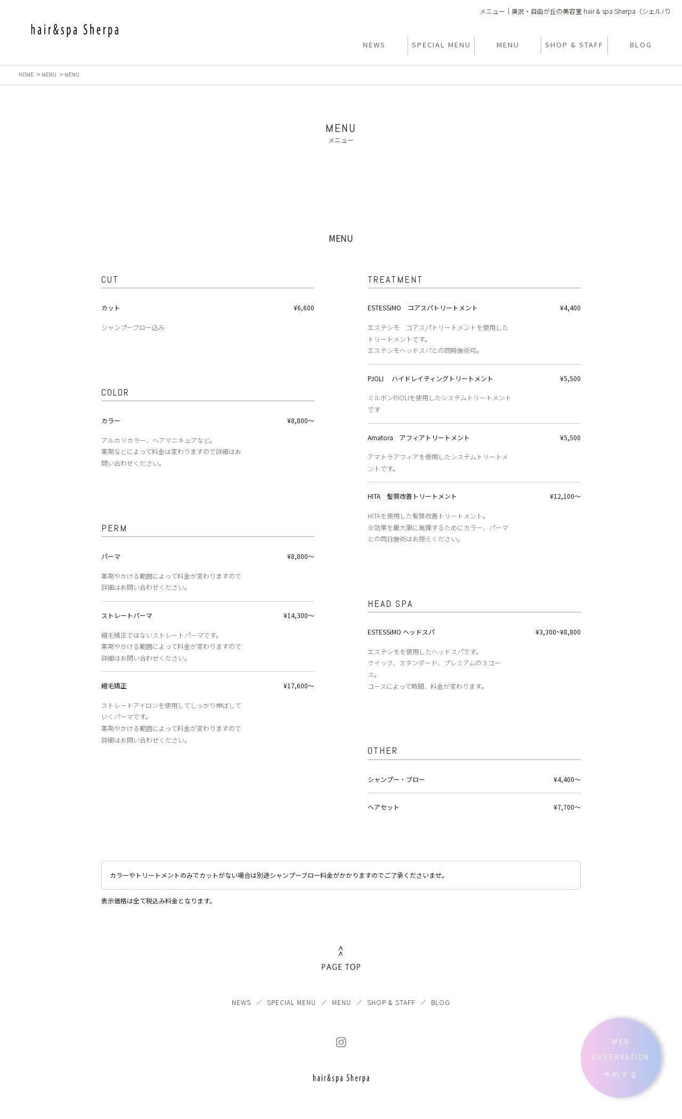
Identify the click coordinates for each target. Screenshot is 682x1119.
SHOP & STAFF (391, 1002)
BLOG (440, 1002)
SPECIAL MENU (291, 1002)
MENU (341, 1002)
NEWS (241, 1002)
